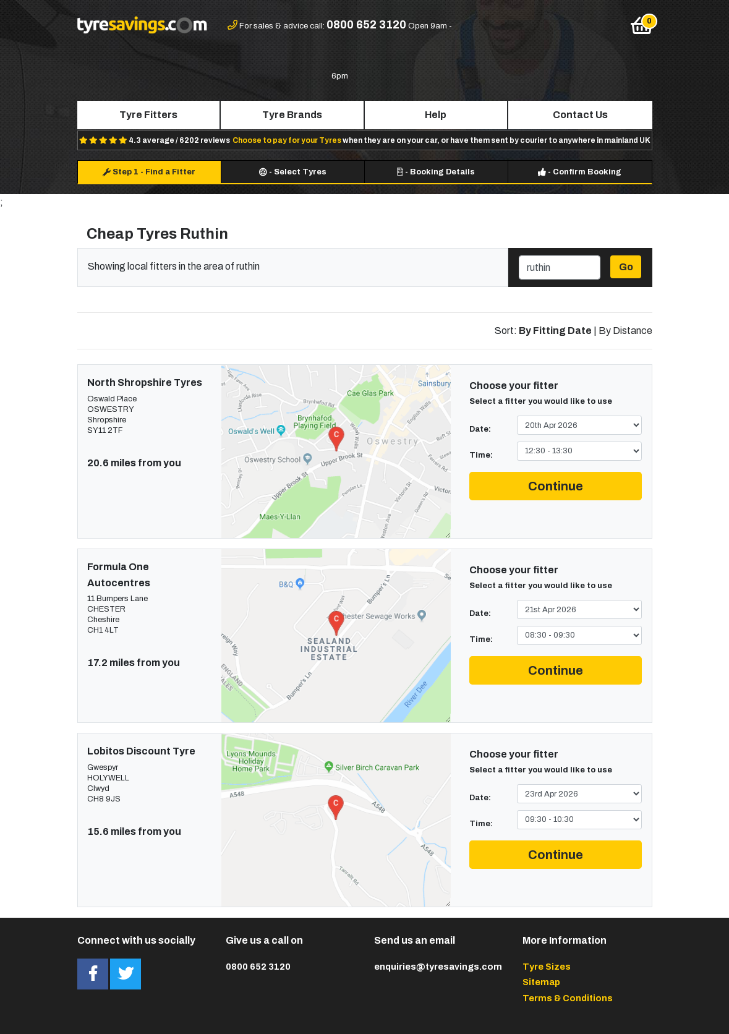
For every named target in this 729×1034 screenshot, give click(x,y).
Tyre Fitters (148, 114)
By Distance (625, 330)
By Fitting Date (555, 330)
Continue (555, 486)
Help (435, 114)
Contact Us (580, 114)
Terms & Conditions (567, 998)
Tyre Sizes (546, 967)
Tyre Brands (292, 114)
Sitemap (541, 982)
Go (626, 267)
